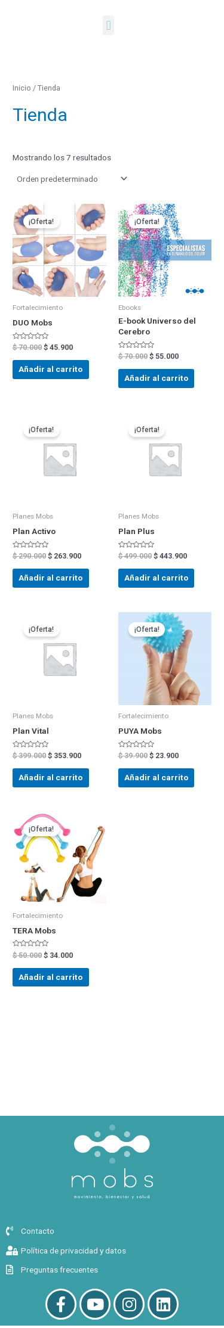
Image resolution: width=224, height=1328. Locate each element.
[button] (108, 25)
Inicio (22, 87)
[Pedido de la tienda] (71, 179)
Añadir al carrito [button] (50, 369)
